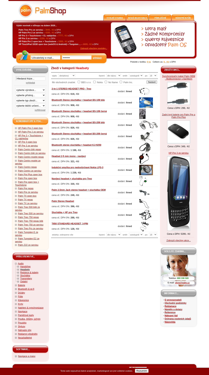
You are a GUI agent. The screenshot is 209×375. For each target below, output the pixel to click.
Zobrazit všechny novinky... (93, 48)
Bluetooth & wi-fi (26, 289)
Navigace (22, 311)
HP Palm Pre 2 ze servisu (31, 132)
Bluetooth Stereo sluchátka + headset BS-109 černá (79, 111)
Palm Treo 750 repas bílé (30, 221)
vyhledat (30, 82)
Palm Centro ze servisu (29, 171)
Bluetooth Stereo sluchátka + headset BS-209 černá (79, 133)
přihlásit (97, 58)
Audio (21, 263)
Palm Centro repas (27, 167)
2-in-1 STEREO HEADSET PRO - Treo (71, 88)
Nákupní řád (171, 315)
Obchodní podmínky (175, 303)
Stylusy (21, 326)
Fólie (20, 296)
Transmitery (26, 278)
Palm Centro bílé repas (29, 149)
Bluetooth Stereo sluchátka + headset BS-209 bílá (78, 122)
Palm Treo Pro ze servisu (30, 228)
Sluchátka (25, 275)
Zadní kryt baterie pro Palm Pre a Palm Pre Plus (178, 116)
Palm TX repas (25, 199)
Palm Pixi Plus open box (30, 174)
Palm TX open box (27, 196)
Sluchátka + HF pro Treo (64, 212)
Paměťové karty (26, 315)
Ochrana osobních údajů (178, 318)
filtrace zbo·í (30, 100)
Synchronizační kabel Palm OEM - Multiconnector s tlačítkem (178, 77)
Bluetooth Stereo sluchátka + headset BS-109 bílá (78, 100)
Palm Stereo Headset (63, 201)
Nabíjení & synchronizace (31, 307)
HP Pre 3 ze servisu (28, 145)
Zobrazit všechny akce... (178, 240)
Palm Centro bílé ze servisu (32, 153)
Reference (170, 312)
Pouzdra (22, 322)
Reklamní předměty (28, 334)
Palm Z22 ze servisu (28, 245)
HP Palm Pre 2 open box (30, 128)
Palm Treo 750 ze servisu (30, 224)
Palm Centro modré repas (31, 157)
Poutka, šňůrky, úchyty (29, 319)
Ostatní (24, 281)
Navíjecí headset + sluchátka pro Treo (72, 178)
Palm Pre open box (27, 178)
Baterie (21, 285)
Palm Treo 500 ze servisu (30, 213)
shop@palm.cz (182, 283)
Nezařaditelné (25, 337)
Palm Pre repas (26, 188)
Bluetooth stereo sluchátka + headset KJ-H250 (76, 145)
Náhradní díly (24, 330)
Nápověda (170, 322)
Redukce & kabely (29, 272)
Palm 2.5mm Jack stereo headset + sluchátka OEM (79, 190)
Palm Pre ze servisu (28, 192)
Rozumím (141, 370)
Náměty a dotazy (173, 309)
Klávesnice (23, 300)
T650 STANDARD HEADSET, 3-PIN (70, 223)
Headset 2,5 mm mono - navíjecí (69, 156)
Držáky (21, 292)
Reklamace (170, 306)
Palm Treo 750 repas (28, 217)
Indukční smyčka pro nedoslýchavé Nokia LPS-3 (77, 167)
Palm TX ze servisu (27, 203)
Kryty (20, 304)
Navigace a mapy (26, 356)
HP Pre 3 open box (27, 142)
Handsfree (25, 266)
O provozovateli (173, 300)
